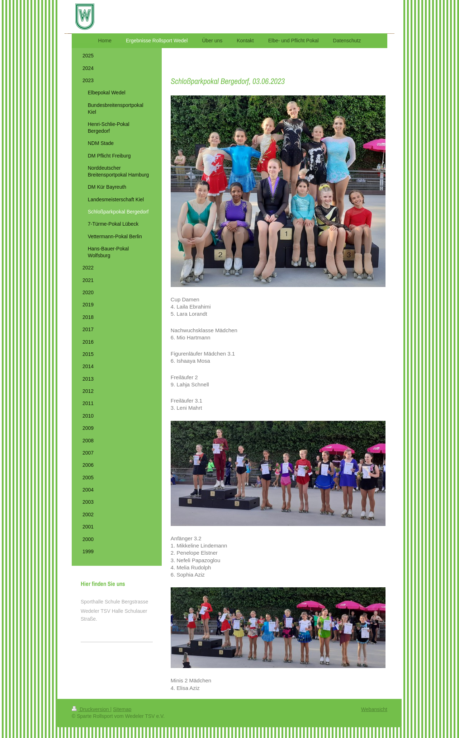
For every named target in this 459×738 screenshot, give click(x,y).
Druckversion (91, 709)
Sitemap (122, 709)
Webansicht (374, 709)
